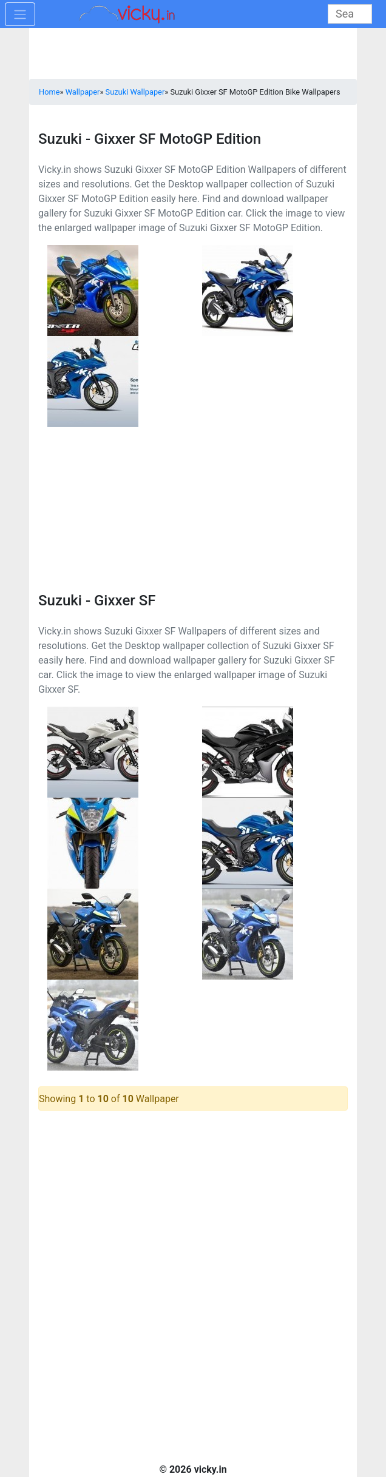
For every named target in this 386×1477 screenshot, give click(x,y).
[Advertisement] (193, 503)
